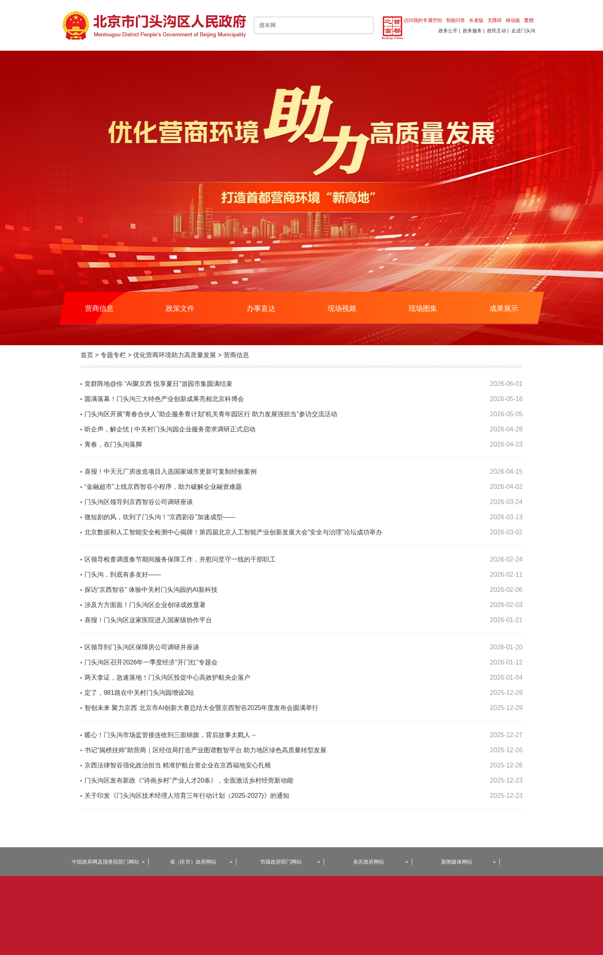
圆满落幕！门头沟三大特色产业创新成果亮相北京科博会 (164, 398)
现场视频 (342, 308)
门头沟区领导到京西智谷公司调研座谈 (138, 501)
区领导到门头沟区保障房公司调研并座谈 (141, 647)
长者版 (476, 20)
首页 (87, 355)
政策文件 (180, 308)
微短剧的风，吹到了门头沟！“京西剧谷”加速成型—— (160, 517)
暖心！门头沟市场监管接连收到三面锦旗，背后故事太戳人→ (170, 735)
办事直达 (261, 308)
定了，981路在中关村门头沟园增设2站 (139, 692)
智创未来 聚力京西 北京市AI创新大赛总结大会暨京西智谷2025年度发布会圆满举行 (201, 707)
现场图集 (423, 308)
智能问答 (455, 20)
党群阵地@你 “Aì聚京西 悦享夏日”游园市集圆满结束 (158, 383)
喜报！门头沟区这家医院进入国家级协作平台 (148, 620)
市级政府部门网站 (290, 862)
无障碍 (494, 20)
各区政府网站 (381, 862)
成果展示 (503, 308)
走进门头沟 (523, 31)
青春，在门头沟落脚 (113, 444)
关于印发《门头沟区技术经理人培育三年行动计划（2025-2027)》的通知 (186, 795)
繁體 (529, 20)
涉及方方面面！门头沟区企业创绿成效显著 (145, 604)
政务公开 (448, 31)
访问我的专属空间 (423, 20)
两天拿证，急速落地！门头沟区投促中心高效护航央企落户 (167, 677)
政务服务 (472, 31)
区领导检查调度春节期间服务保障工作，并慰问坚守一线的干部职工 (180, 559)
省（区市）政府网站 (201, 862)
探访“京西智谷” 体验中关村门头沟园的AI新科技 (151, 589)
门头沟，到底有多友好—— (122, 574)
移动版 (513, 20)
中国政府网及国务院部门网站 (108, 862)
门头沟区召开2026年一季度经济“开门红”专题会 (151, 662)
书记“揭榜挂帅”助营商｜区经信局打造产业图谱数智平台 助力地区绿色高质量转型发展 (205, 750)
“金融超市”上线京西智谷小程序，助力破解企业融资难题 (163, 486)
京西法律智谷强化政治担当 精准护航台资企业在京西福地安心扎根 (177, 765)
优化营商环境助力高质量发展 (174, 355)
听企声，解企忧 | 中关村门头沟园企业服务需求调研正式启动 (169, 429)
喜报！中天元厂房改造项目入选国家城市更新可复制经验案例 (170, 471)
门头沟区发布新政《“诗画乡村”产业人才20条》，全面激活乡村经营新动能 (188, 780)
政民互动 (496, 31)
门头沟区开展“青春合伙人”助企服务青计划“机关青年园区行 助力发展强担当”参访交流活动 (210, 414)
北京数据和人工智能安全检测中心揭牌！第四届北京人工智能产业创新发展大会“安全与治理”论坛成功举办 (233, 532)
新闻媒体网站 (469, 862)
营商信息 (99, 308)
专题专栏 (113, 355)
